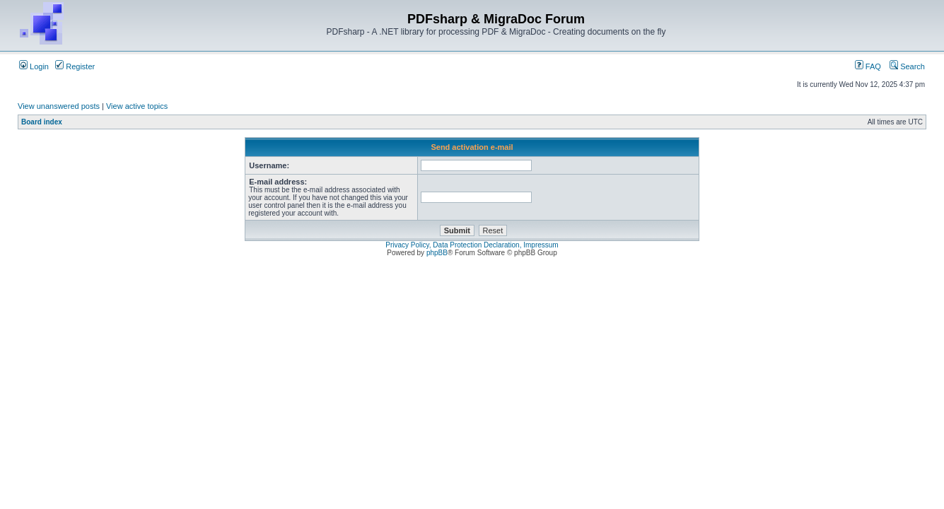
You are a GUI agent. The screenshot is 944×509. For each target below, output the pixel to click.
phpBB (437, 253)
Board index (41, 122)
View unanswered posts (59, 106)
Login (34, 66)
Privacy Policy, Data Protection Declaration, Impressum (471, 245)
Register (75, 66)
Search (907, 66)
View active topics (137, 106)
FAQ (868, 66)
